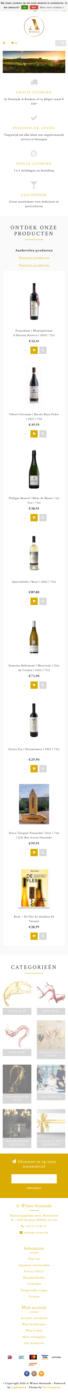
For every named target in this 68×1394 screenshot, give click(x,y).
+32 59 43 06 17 (36, 1226)
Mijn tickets (34, 1330)
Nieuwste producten (34, 258)
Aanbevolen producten (34, 250)
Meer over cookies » (52, 7)
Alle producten (34, 1343)
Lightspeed (18, 1387)
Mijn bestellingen (34, 1324)
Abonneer (34, 1188)
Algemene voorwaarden (34, 1265)
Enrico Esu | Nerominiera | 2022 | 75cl (34, 749)
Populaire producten (34, 265)
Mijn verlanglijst (34, 1337)
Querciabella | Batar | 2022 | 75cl (34, 582)
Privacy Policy (34, 1271)
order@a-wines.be (36, 1233)
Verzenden (34, 1284)
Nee (34, 7)
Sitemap (34, 1296)
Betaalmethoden (34, 1278)
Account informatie (34, 1318)
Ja (24, 7)
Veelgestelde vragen (34, 1290)
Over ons (34, 1259)
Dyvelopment (52, 1387)
